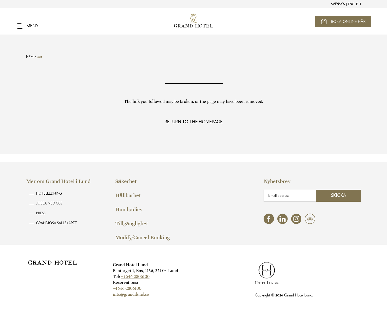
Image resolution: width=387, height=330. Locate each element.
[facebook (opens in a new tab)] (269, 222)
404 (39, 57)
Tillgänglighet (131, 223)
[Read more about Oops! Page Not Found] (193, 122)
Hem (30, 57)
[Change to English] (354, 4)
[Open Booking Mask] (343, 21)
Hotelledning (49, 193)
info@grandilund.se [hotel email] (131, 294)
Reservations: (125, 282)
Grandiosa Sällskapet (56, 223)
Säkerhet (126, 181)
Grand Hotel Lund (130, 264)
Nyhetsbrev (277, 181)
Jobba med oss (49, 203)
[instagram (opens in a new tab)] (296, 222)
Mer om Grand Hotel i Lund (58, 181)
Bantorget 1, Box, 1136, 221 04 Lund (145, 270)
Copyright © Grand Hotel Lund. (284, 295)
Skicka (338, 195)
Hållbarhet (128, 195)
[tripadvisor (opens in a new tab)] (310, 222)
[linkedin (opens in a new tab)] (282, 222)
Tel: (131, 276)
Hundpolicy (128, 209)
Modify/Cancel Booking (142, 237)
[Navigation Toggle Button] (28, 26)
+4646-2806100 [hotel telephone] (135, 276)
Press (40, 213)
